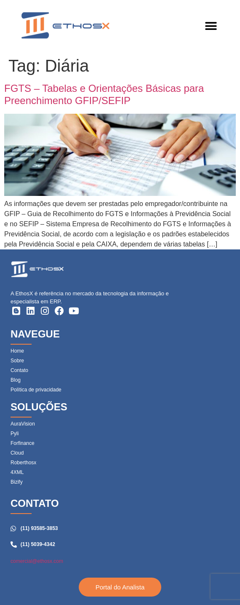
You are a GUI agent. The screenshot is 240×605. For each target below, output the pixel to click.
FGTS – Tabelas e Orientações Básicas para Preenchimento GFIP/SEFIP (104, 94)
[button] (210, 26)
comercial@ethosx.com (37, 561)
